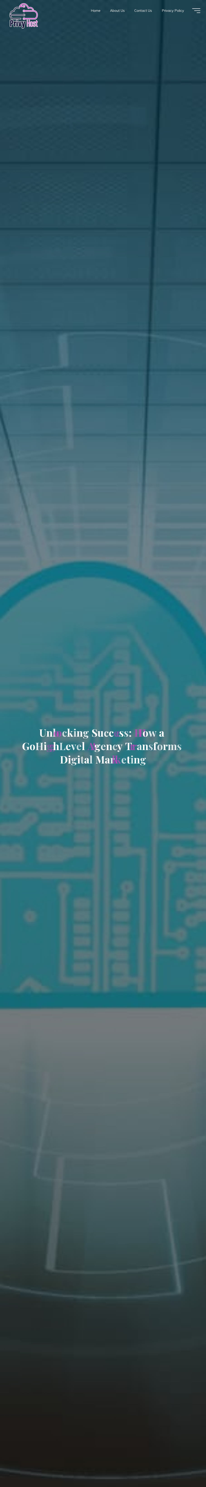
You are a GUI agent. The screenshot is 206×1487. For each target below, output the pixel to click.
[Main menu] (195, 11)
